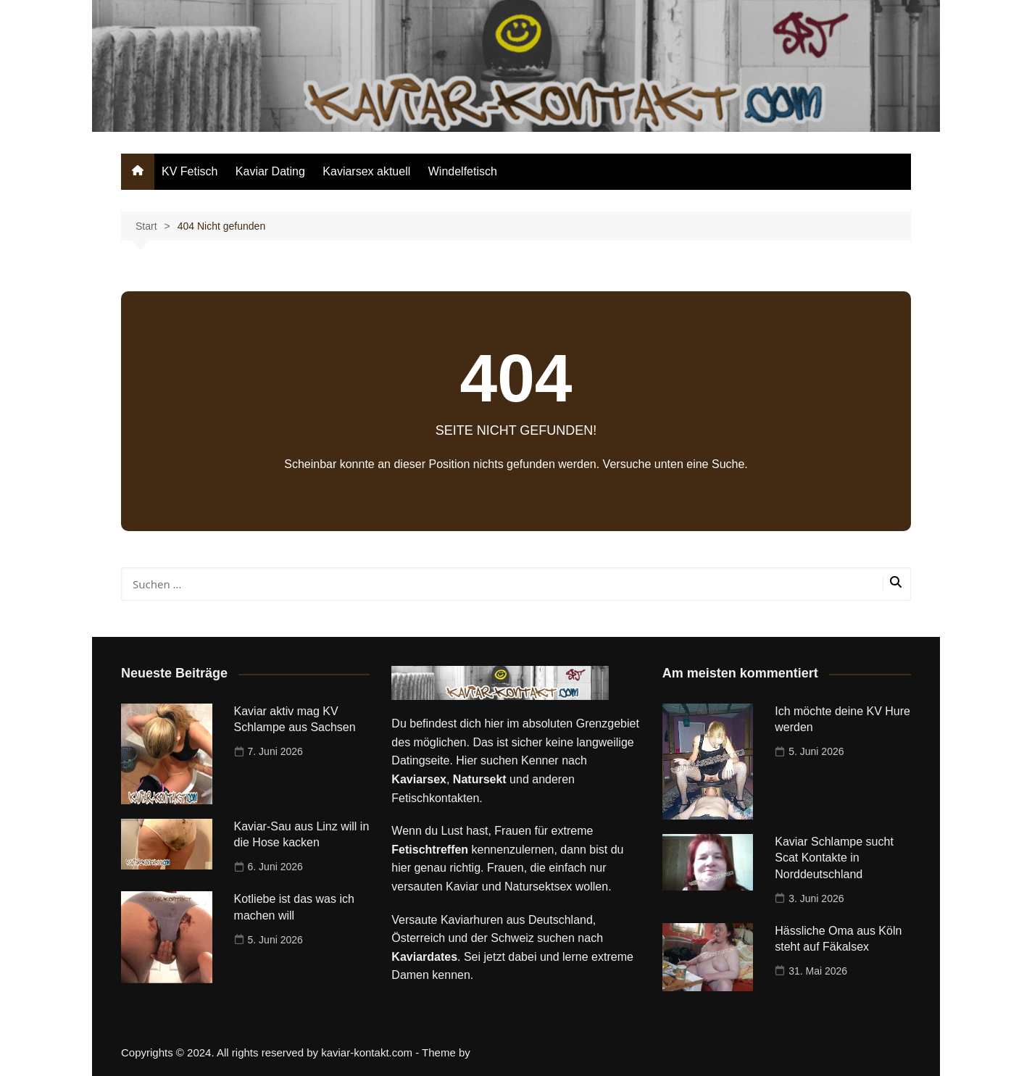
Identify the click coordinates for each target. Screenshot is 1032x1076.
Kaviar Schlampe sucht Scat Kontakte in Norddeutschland (834, 857)
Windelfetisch (462, 171)
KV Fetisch (189, 171)
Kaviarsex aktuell (366, 171)
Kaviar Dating (270, 171)
